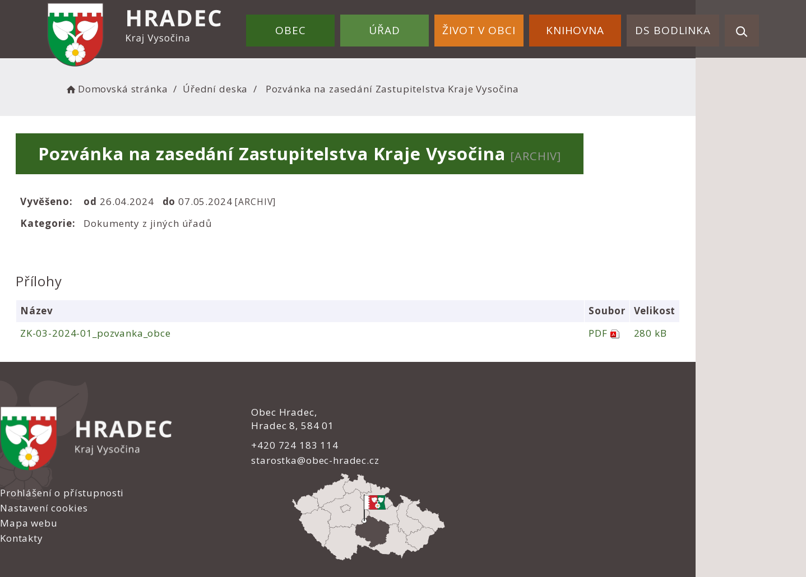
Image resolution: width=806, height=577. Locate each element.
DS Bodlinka (676, 27)
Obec (318, 27)
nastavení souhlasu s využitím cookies (599, 544)
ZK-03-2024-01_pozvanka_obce (143, 333)
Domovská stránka (172, 87)
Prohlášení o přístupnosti (473, 412)
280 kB (712, 333)
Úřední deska (271, 87)
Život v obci (493, 27)
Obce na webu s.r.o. (521, 530)
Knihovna (584, 27)
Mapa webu (440, 443)
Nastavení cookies (455, 427)
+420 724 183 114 (273, 444)
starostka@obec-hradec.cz (293, 460)
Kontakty (433, 458)
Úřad (405, 27)
